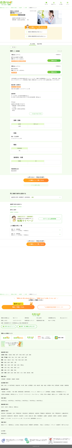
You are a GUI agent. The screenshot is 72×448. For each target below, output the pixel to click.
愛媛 (12, 370)
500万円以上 (18, 400)
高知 (15, 370)
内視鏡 (61, 385)
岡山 (9, 367)
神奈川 (9, 360)
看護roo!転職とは (5, 317)
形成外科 (21, 415)
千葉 (16, 360)
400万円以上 (11, 400)
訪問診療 (57, 385)
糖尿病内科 (48, 413)
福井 (19, 357)
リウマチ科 (8, 418)
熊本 (18, 372)
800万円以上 (40, 400)
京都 (9, 365)
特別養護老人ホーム (61, 391)
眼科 (35, 415)
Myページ (15, 317)
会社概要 (3, 430)
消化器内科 (25, 413)
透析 (26, 385)
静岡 (12, 362)
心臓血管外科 (65, 413)
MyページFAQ (51, 320)
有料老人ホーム (14, 394)
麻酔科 (2, 418)
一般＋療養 (14, 391)
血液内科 (37, 413)
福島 (30, 354)
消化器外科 (3, 415)
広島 (5, 367)
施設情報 (39, 43)
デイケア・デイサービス (25, 394)
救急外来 (18, 385)
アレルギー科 (26, 418)
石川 (16, 357)
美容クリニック (40, 391)
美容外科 (3, 413)
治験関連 (67, 385)
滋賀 (15, 365)
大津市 (25, 7)
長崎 (15, 372)
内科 (14, 413)
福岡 (8, 372)
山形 (27, 354)
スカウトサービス (17, 320)
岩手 (17, 354)
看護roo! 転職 (14, 7)
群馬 (26, 360)
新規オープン (4, 424)
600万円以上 (25, 400)
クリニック (33, 391)
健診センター (55, 394)
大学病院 (8, 391)
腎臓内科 (42, 413)
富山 (13, 357)
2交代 (2, 407)
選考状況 (27, 317)
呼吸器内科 (18, 413)
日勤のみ (11, 407)
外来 (5, 385)
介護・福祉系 (37, 385)
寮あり (41, 424)
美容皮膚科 (9, 413)
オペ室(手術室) (11, 385)
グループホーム (35, 394)
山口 (18, 367)
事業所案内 (3, 433)
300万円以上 (4, 400)
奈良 (18, 365)
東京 (5, 360)
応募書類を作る (52, 317)
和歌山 (22, 365)
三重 (15, 362)
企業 (68, 394)
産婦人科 (31, 415)
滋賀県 (20, 7)
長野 (26, 357)
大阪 (5, 365)
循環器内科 (31, 413)
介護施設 (53, 391)
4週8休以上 (11, 424)
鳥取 (12, 367)
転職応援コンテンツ (29, 320)
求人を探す (39, 317)
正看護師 (3, 379)
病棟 (2, 385)
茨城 (19, 360)
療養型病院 (20, 391)
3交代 (6, 407)
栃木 (23, 360)
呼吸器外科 (58, 413)
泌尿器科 (50, 415)
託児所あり (47, 424)
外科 (53, 413)
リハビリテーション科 (17, 418)
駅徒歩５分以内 (24, 424)
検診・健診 (43, 385)
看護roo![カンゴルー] (4, 7)
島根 (15, 367)
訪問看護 (30, 385)
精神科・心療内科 (57, 415)
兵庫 (12, 365)
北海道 (10, 354)
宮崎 (25, 372)
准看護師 (8, 379)
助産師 (17, 379)
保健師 (13, 379)
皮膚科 (45, 415)
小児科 (26, 415)
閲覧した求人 (4, 320)
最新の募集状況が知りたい (35, 31)
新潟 (10, 357)
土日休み (17, 424)
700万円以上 (33, 400)
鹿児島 (28, 372)
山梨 (23, 357)
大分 (21, 372)
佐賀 (12, 372)
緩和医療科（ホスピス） (36, 418)
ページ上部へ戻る (36, 185)
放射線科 (65, 415)
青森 (14, 354)
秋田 (24, 354)
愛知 (5, 362)
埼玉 (13, 360)
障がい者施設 (47, 394)
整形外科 (16, 415)
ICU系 (22, 385)
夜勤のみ (16, 407)
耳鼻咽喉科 (40, 415)
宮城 (20, 354)
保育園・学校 (50, 385)
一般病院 (3, 391)
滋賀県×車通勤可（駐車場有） (16, 206)
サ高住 (41, 394)
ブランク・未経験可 (55, 424)
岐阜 (9, 362)
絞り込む (13, 47)
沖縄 (32, 372)
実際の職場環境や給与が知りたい (37, 36)
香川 (9, 370)
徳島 (5, 370)
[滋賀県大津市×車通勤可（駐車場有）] (36, 197)
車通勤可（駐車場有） (14, 212)
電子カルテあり (65, 424)
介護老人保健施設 (5, 394)
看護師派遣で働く (41, 320)
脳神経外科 (10, 415)
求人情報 (32, 43)
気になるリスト (63, 317)
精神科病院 (27, 391)
